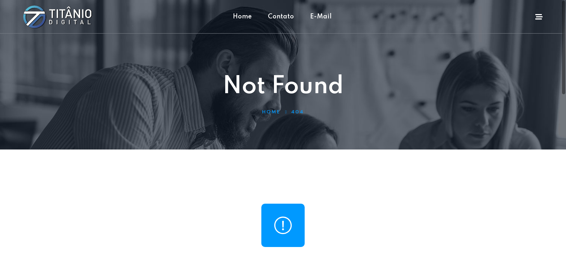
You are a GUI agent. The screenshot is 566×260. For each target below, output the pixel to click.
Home (242, 16)
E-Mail (321, 16)
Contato (281, 16)
